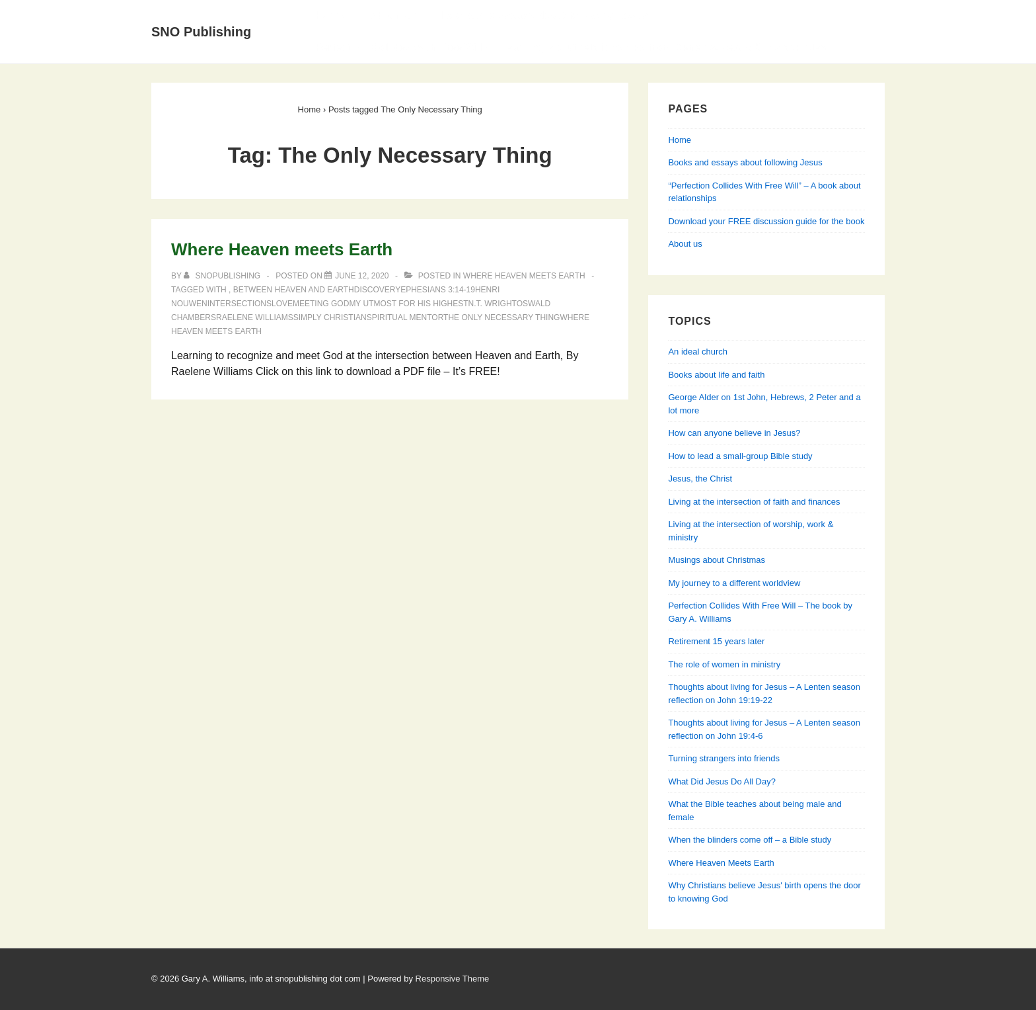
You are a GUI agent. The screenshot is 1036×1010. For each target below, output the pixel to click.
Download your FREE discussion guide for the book (766, 221)
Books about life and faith (716, 375)
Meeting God (321, 303)
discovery (377, 289)
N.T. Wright (492, 303)
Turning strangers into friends (724, 758)
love (282, 303)
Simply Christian (330, 317)
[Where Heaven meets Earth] (361, 275)
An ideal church (697, 352)
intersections (239, 303)
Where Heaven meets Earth (281, 249)
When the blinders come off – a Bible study (749, 840)
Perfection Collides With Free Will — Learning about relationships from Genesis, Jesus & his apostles (570, 47)
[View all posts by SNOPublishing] (223, 275)
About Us (392, 15)
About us (685, 244)
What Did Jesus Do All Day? (722, 781)
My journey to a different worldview (734, 583)
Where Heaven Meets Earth (524, 275)
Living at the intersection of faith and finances (754, 502)
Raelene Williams (254, 317)
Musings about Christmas (716, 560)
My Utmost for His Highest (408, 303)
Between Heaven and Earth (293, 289)
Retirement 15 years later (716, 641)
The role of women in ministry (724, 664)
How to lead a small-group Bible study (740, 456)
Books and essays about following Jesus (545, 15)
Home (329, 15)
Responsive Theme (453, 979)
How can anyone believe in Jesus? (734, 433)
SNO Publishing (201, 31)
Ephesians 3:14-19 (437, 289)
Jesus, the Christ (700, 479)
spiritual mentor (405, 317)
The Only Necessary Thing (501, 317)
